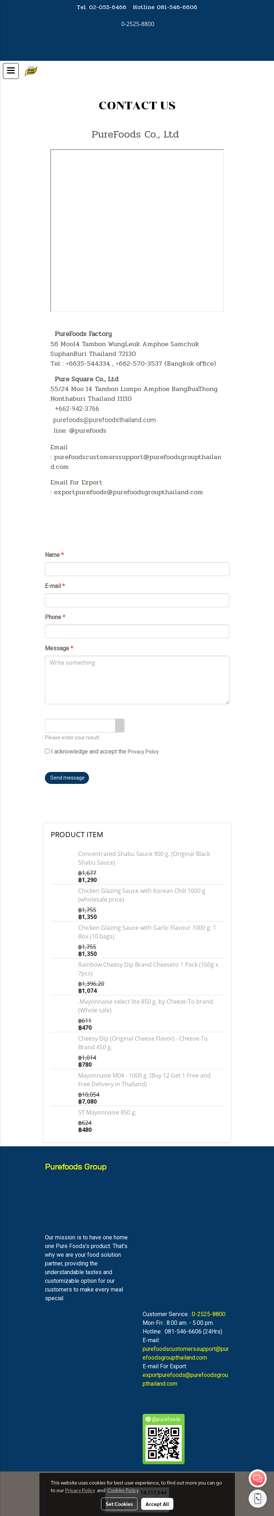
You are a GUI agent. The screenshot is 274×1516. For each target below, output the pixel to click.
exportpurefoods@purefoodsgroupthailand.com (128, 492)
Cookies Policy (123, 1490)
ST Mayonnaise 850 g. (107, 1112)
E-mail (55, 586)
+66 (60, 408)
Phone (55, 617)
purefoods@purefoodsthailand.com (104, 420)
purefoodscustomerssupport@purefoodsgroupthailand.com (135, 462)
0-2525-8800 (208, 1314)
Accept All (157, 1503)
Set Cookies (119, 1503)
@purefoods (87, 430)
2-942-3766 (82, 408)
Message (59, 648)
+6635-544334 (88, 363)
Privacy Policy (143, 752)
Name (54, 554)
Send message (67, 778)
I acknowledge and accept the (102, 751)
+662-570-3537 (139, 363)
